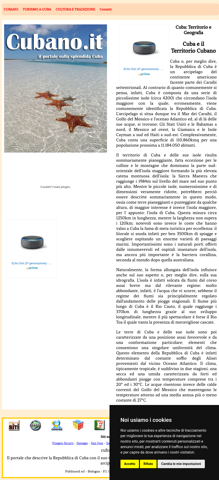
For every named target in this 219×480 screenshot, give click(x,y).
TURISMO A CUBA (37, 9)
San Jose (97, 443)
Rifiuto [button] (148, 464)
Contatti (106, 9)
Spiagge (82, 443)
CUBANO (11, 9)
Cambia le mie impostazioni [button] (181, 464)
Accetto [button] (129, 464)
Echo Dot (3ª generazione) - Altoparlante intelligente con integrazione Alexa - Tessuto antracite (144, 69)
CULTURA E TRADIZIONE (75, 9)
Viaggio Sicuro (63, 443)
